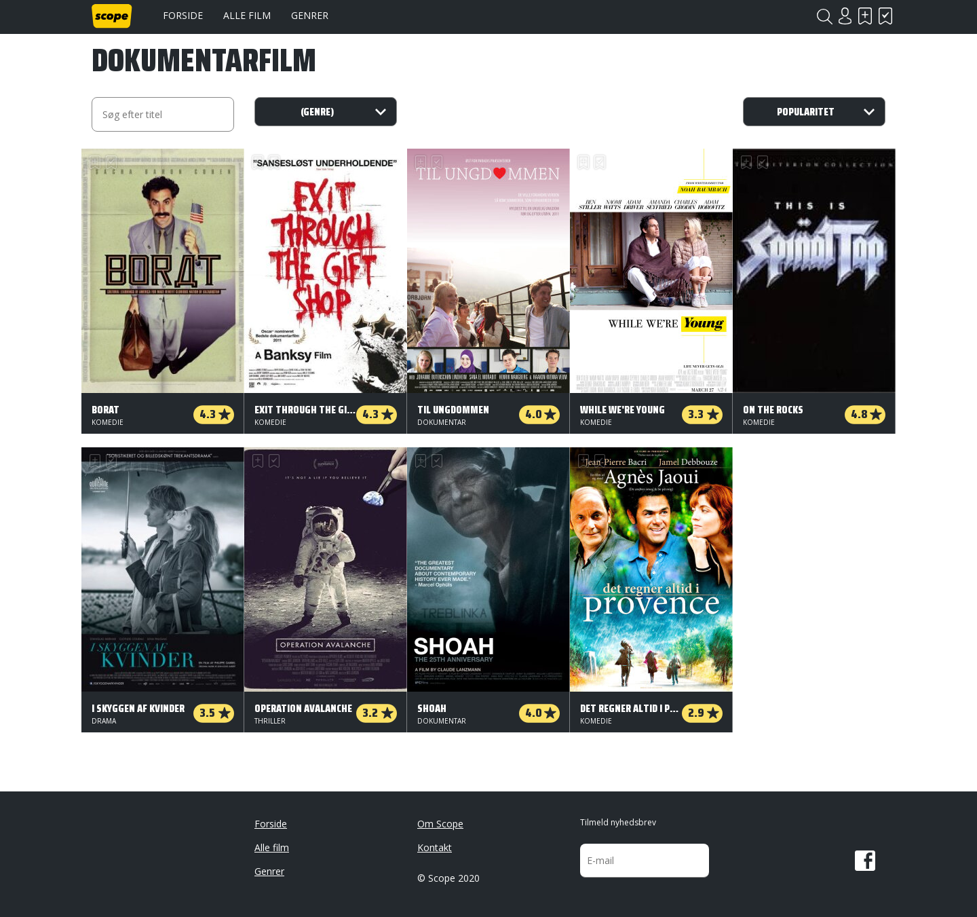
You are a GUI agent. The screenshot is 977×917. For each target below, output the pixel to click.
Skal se (865, 16)
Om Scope (440, 823)
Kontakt (434, 847)
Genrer (309, 15)
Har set (885, 16)
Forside (183, 15)
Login (845, 16)
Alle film (247, 15)
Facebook (865, 860)
